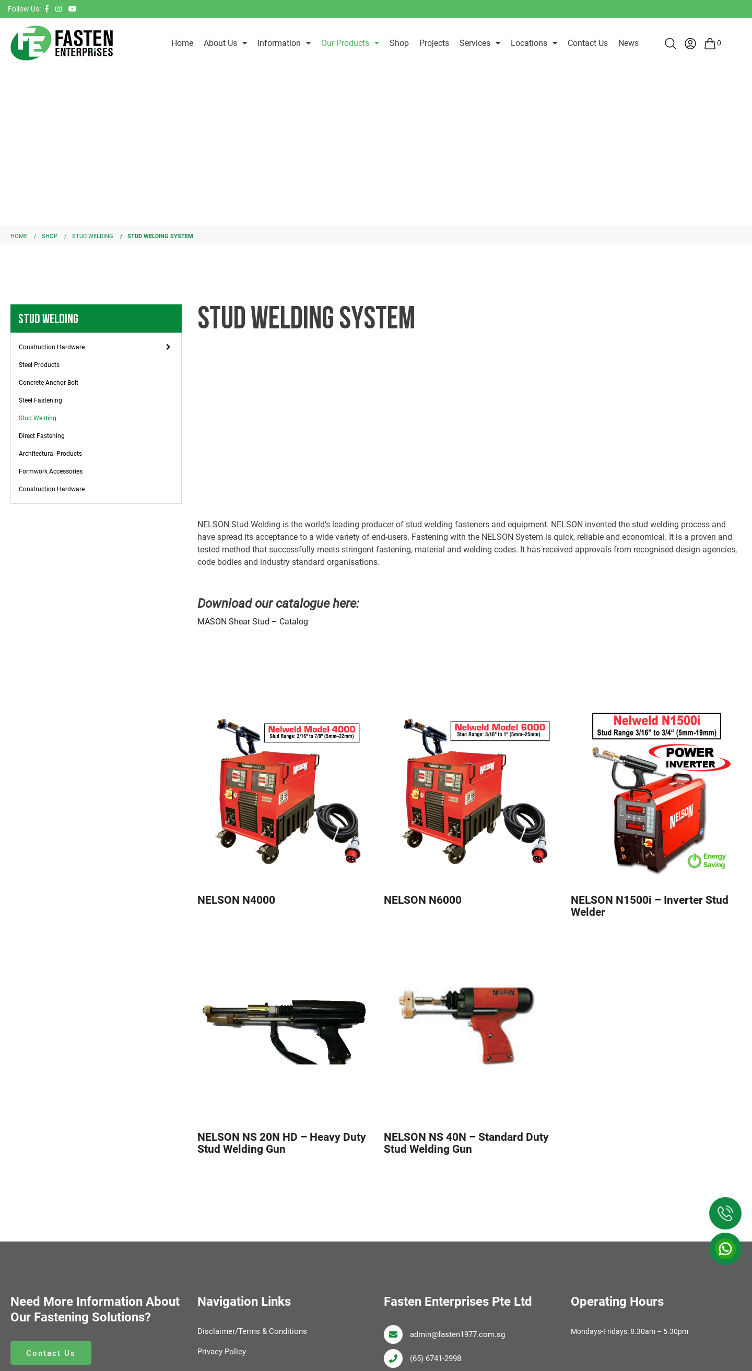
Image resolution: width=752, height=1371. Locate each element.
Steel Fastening (40, 400)
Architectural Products (50, 453)
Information (279, 43)
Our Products (345, 43)
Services (475, 43)
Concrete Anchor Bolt (48, 382)
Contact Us (588, 43)
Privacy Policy (223, 1351)
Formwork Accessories (51, 471)
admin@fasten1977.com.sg (461, 1334)
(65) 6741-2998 (438, 1358)
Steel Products (39, 364)
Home (182, 43)
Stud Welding (37, 417)
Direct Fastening (42, 435)
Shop (399, 43)
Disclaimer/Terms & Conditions (254, 1330)
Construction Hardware (52, 346)
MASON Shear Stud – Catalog (252, 621)
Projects (434, 43)
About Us (220, 43)
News (628, 43)
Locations (529, 43)
